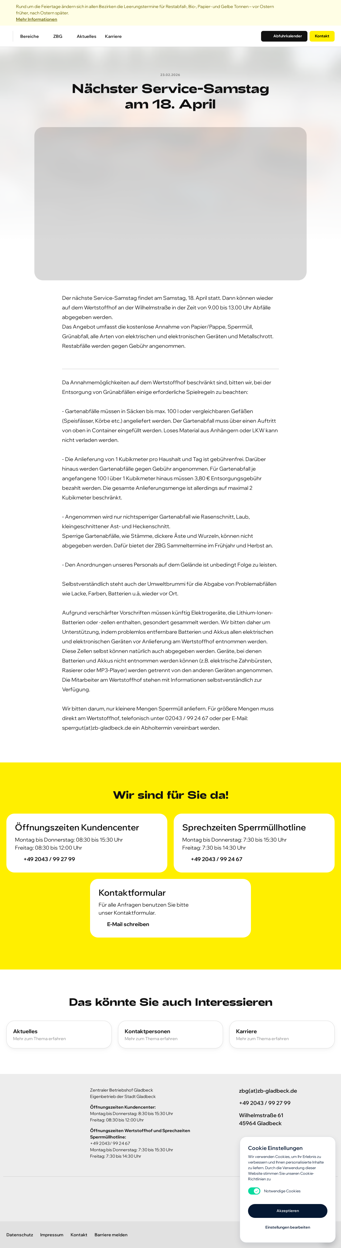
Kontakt (322, 36)
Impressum (51, 1234)
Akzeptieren (288, 1210)
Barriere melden (111, 1234)
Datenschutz (19, 1234)
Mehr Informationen (36, 19)
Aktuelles (86, 36)
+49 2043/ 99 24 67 (110, 1143)
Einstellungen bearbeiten (287, 1227)
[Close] (331, 12)
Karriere (113, 36)
